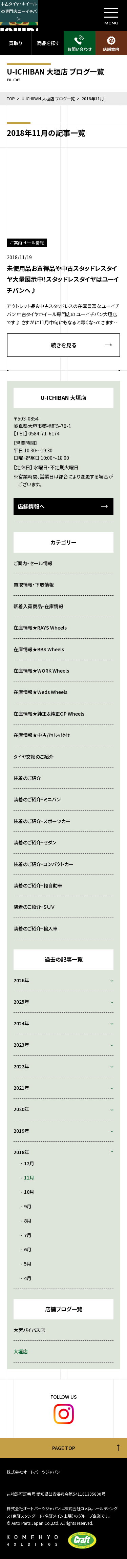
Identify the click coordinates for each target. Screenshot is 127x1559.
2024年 (21, 1023)
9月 (27, 1206)
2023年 (21, 1044)
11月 (29, 1177)
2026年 (21, 980)
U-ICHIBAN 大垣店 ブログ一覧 (48, 98)
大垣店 (21, 1351)
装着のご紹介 (27, 778)
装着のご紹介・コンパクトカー (43, 864)
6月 (27, 1249)
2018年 (21, 1152)
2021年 (21, 1087)
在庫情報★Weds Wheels (40, 692)
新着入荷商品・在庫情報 (38, 606)
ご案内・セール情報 (33, 563)
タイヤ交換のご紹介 (34, 756)
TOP (11, 98)
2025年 (21, 1001)
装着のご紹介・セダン (35, 842)
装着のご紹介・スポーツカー (42, 821)
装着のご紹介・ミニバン (37, 799)
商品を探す (48, 43)
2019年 (21, 1130)
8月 (27, 1220)
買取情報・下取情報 (34, 584)
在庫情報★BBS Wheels (39, 649)
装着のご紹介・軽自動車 (38, 885)
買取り (15, 43)
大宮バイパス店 (29, 1330)
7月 (27, 1235)
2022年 (21, 1066)
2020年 (21, 1109)
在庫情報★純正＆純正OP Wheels (49, 713)
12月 (29, 1163)
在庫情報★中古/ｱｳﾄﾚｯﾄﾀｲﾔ (42, 735)
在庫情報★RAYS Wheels (40, 627)
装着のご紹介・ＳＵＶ (34, 906)
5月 (27, 1263)
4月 (27, 1278)
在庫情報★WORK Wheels (41, 670)
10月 (29, 1191)
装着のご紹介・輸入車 (36, 928)
